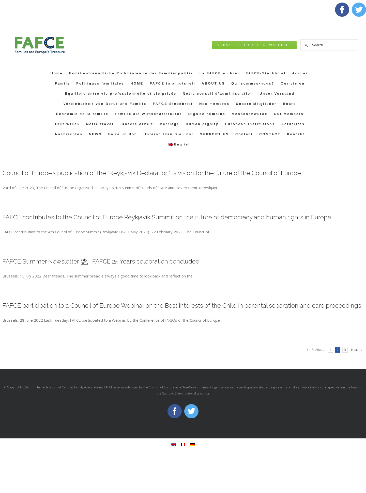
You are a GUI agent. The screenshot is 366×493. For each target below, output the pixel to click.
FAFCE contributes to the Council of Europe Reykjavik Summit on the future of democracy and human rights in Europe (167, 217)
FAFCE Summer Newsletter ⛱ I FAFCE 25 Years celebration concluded (101, 261)
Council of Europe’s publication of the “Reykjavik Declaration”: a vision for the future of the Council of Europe (152, 173)
